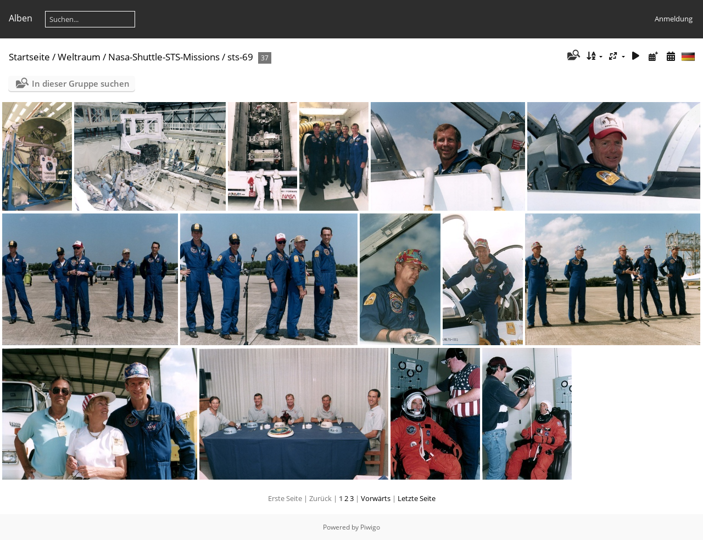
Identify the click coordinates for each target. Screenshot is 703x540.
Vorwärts (375, 498)
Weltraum (79, 56)
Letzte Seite (417, 498)
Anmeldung (674, 19)
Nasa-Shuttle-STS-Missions (164, 56)
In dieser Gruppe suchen (81, 83)
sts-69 (240, 56)
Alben (20, 18)
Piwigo (370, 527)
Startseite (29, 56)
